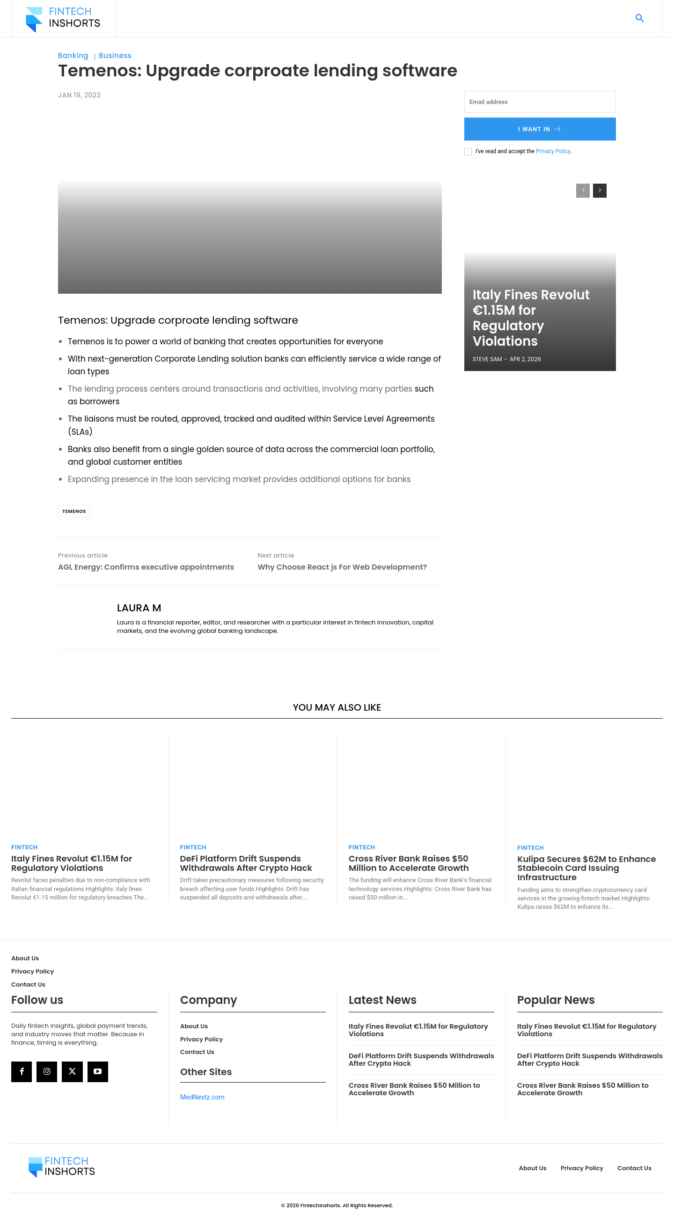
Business (115, 56)
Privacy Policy (553, 151)
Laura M (139, 608)
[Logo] (63, 20)
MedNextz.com (202, 1097)
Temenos (82, 320)
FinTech (24, 847)
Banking (73, 56)
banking (209, 341)
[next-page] (600, 191)
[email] (540, 102)
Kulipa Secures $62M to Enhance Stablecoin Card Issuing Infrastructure (587, 868)
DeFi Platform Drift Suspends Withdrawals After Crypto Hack (246, 863)
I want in (540, 129)
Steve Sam (487, 359)
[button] (640, 18)
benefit (126, 449)
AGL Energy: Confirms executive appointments (146, 567)
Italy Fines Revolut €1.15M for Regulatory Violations (533, 339)
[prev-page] (583, 191)
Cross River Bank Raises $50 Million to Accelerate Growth (409, 863)
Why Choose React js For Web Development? (342, 567)
